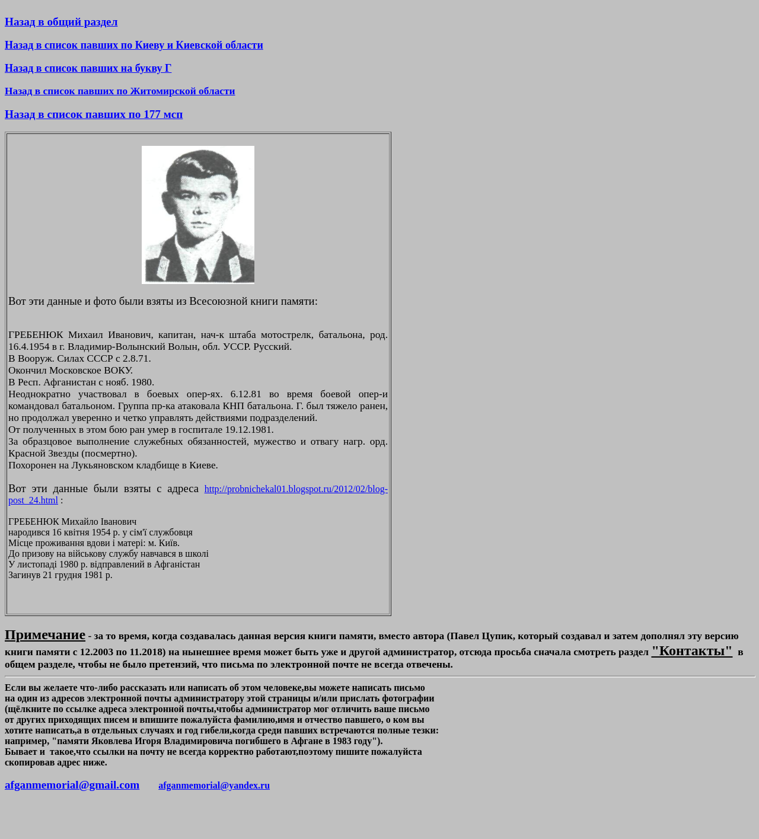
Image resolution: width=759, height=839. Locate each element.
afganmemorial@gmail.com (72, 785)
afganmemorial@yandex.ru (214, 785)
